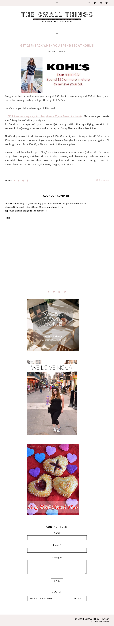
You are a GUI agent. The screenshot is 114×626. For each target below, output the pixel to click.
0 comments (103, 180)
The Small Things (90, 619)
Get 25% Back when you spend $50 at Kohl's (57, 45)
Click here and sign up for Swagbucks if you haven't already (45, 116)
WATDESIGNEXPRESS (100, 621)
